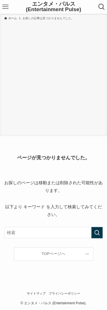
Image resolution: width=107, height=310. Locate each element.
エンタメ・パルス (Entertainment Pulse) (53, 6)
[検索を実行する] (97, 232)
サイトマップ (36, 293)
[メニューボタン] (5, 7)
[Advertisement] (53, 77)
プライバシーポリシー (64, 293)
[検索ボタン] (101, 7)
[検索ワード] (53, 232)
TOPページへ (54, 254)
